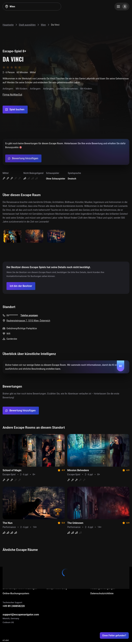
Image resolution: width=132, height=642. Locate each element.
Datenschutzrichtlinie (101, 593)
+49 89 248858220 (14, 606)
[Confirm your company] (21, 286)
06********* (12, 315)
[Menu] (121, 6)
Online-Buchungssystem (16, 593)
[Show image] (12, 236)
